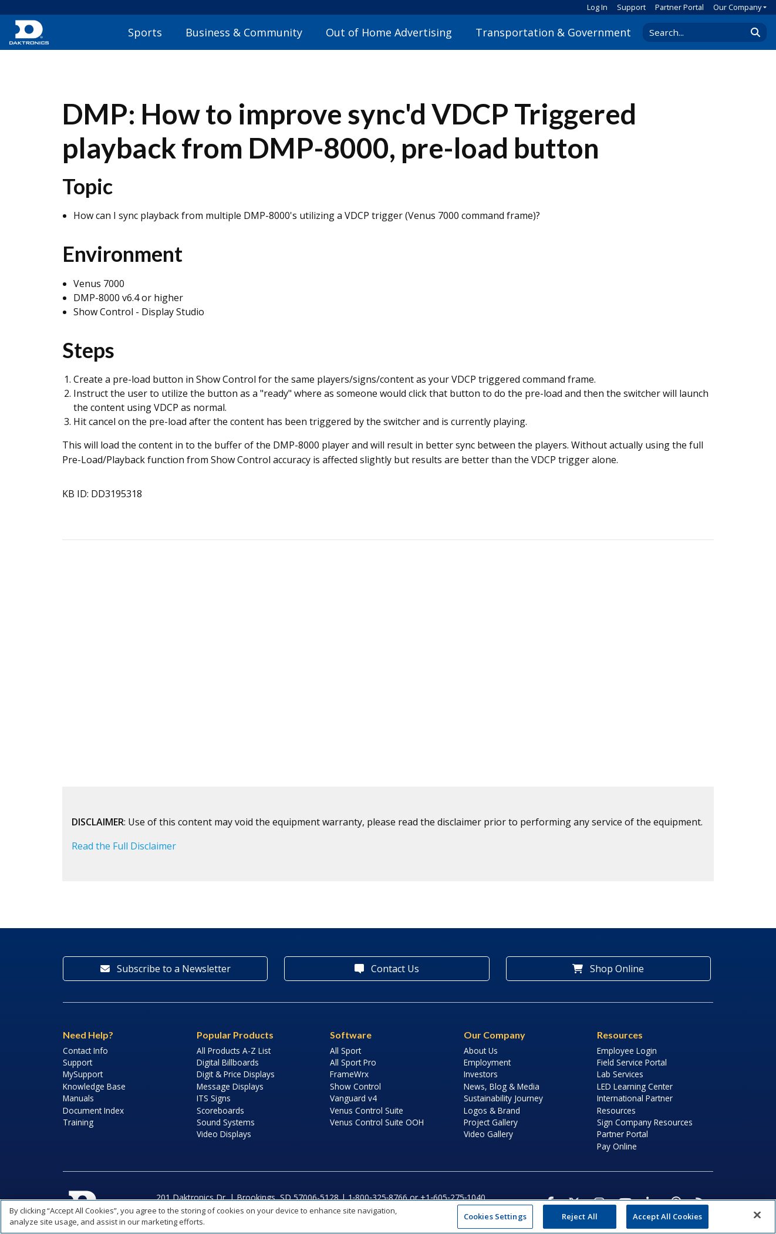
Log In (597, 7)
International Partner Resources (635, 1104)
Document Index (93, 1110)
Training (78, 1122)
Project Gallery (491, 1122)
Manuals (78, 1098)
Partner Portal (679, 7)
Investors (481, 1074)
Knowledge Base (94, 1086)
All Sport (345, 1050)
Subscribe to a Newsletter (165, 968)
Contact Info (85, 1050)
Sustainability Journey (503, 1098)
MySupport (83, 1074)
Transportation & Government (553, 32)
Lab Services (620, 1074)
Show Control (355, 1086)
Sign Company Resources (645, 1122)
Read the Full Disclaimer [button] (124, 845)
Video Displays (224, 1133)
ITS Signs (214, 1098)
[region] (388, 1216)
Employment (487, 1062)
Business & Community (243, 32)
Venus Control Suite (366, 1110)
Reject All (580, 1216)
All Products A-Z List (234, 1050)
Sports (145, 32)
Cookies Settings (495, 1216)
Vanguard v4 (353, 1098)
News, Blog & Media (501, 1086)
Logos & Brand (492, 1110)
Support (631, 7)
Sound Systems (226, 1122)
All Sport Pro (353, 1062)
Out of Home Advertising (389, 32)
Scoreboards (220, 1110)
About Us (481, 1050)
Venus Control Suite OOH (377, 1122)
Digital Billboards (228, 1062)
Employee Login (627, 1050)
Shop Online (608, 968)
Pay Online (617, 1146)
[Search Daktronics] (700, 32)
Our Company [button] (737, 7)
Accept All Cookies (667, 1216)
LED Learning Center (635, 1086)
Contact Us (387, 968)
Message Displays (230, 1086)
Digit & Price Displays (236, 1074)
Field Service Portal (632, 1062)
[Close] (757, 1215)
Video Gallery (488, 1133)
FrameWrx (349, 1074)
